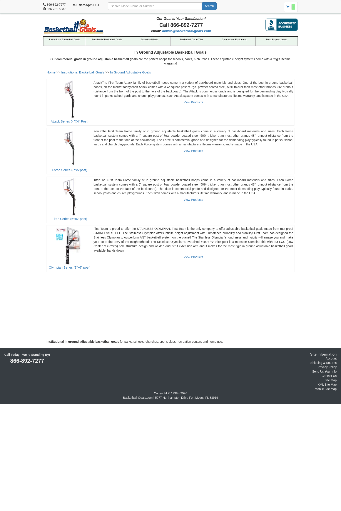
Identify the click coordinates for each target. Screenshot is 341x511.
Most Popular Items (276, 39)
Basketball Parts (149, 39)
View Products (193, 102)
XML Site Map (327, 384)
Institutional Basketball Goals (64, 39)
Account (331, 358)
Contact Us (329, 376)
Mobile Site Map (326, 389)
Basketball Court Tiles (191, 39)
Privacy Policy (327, 367)
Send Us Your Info (324, 371)
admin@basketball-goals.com (186, 31)
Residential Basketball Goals (107, 39)
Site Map (331, 380)
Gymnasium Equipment (234, 39)
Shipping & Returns (323, 363)
